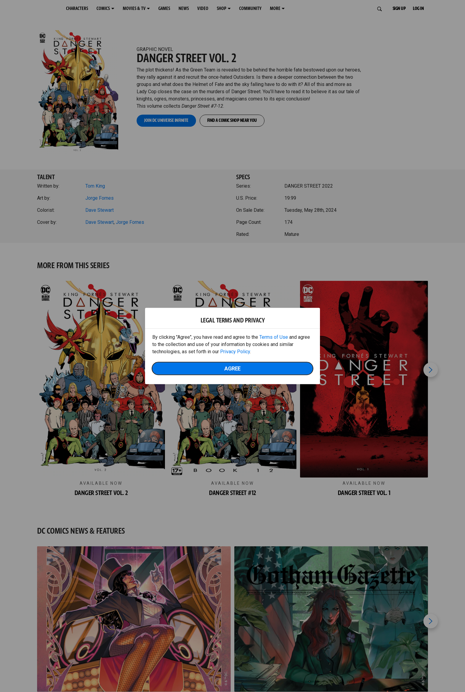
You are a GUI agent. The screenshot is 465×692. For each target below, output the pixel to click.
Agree (232, 368)
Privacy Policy (235, 351)
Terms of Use (273, 337)
